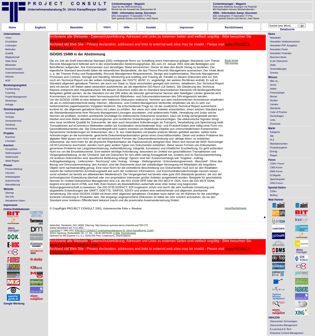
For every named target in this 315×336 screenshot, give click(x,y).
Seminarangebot (14, 109)
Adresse (9, 76)
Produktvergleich (278, 147)
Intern (107, 27)
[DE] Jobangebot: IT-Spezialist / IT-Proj (131, 15)
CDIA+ (273, 191)
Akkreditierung (12, 184)
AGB (7, 80)
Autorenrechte (12, 180)
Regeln (273, 155)
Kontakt (151, 27)
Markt (271, 128)
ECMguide (275, 175)
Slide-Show (11, 61)
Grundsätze (11, 41)
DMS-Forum (276, 171)
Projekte (9, 133)
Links (272, 120)
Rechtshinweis (234, 27)
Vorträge (9, 117)
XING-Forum (276, 183)
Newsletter (76, 27)
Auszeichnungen (13, 69)
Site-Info (9, 196)
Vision (8, 37)
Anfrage (9, 104)
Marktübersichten (279, 143)
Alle (272, 136)
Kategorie (275, 132)
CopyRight (55, 230)
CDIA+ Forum (277, 163)
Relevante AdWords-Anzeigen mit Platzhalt (234, 6)
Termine (274, 72)
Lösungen (10, 141)
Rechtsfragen (276, 116)
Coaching (10, 93)
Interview (10, 173)
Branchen (10, 137)
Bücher (273, 96)
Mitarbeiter (10, 65)
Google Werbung (14, 303)
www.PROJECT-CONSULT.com (74, 40)
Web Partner (275, 199)
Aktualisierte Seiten (15, 200)
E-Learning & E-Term (280, 329)
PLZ (272, 139)
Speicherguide (277, 179)
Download (275, 123)
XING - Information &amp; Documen (133, 12)
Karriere (9, 145)
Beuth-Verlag (231, 60)
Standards (275, 108)
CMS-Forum (276, 167)
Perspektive (11, 149)
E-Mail (116, 233)
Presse (8, 165)
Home (12, 27)
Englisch (40, 27)
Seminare (10, 113)
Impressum (186, 27)
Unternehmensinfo (14, 72)
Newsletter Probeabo (280, 53)
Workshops (11, 100)
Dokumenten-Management (283, 325)
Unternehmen (12, 33)
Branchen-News (278, 57)
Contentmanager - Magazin (128, 3)
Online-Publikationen (17, 209)
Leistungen (11, 45)
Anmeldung (11, 128)
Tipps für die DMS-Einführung (126, 6)
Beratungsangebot (15, 85)
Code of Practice (278, 112)
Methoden (10, 49)
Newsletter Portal (278, 49)
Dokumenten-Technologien (283, 321)
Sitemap (9, 192)
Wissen (272, 77)
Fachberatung (12, 89)
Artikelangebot (12, 176)
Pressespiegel (277, 92)
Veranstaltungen (278, 69)
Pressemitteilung (13, 169)
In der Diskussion (279, 61)
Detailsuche (287, 29)
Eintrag (273, 151)
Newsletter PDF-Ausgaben (283, 45)
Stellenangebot (13, 153)
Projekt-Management (16, 96)
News (271, 33)
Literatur (274, 104)
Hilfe (126, 27)
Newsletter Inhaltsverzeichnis (285, 41)
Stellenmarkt (11, 157)
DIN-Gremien (231, 63)
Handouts (10, 124)
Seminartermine (13, 120)
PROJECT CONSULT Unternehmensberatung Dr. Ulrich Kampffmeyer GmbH (114, 230)
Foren (271, 159)
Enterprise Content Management (286, 333)
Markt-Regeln (12, 160)
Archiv (273, 85)
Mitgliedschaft (12, 57)
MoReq (273, 195)
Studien (274, 100)
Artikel (273, 88)
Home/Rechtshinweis (235, 208)
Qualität (9, 53)
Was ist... (274, 81)
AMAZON (274, 317)
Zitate (273, 65)
